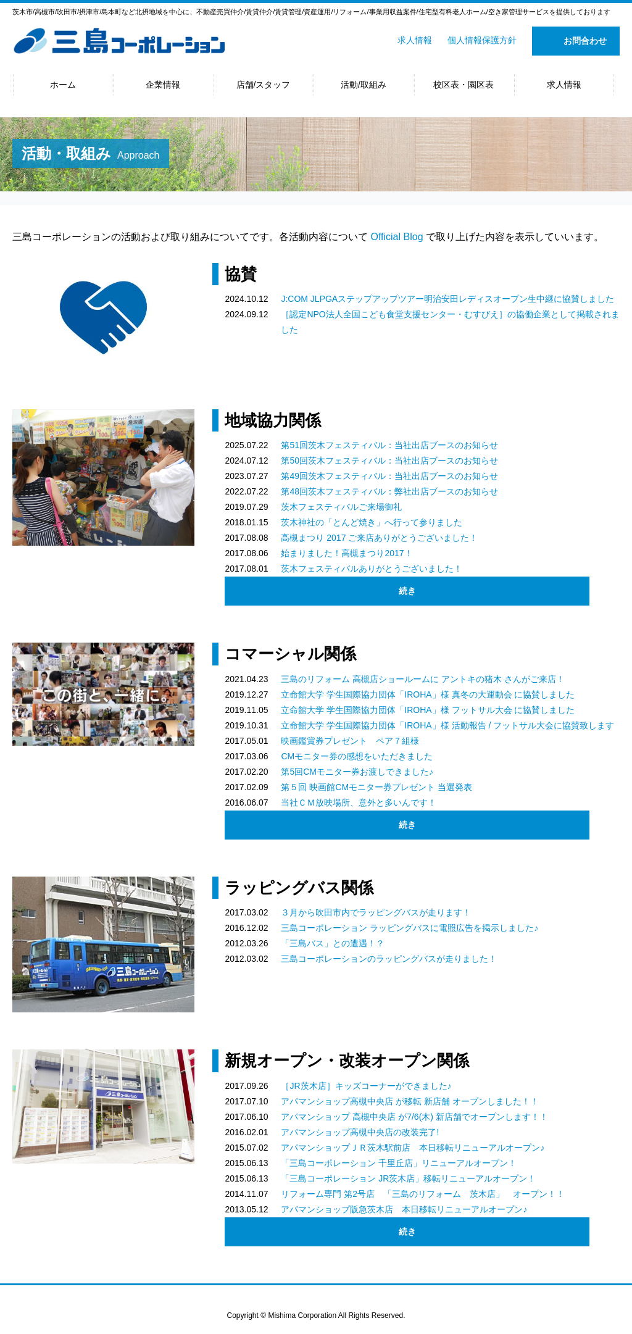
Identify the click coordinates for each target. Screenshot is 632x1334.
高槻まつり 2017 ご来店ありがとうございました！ (379, 538)
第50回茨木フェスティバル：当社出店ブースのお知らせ (389, 460)
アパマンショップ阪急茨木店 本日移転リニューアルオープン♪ (404, 1209)
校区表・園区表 (463, 85)
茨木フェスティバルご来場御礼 (341, 507)
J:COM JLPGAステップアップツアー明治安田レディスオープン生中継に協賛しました (447, 299)
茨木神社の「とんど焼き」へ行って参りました (371, 522)
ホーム (63, 85)
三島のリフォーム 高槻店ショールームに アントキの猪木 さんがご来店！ (423, 679)
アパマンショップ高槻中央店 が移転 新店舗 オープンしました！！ (410, 1101)
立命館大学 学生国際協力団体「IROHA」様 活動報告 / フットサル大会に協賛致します (447, 725)
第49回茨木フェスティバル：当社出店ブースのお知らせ (389, 476)
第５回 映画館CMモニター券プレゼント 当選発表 (376, 787)
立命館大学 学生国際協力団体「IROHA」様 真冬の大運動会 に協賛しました (428, 694)
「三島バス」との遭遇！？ (333, 943)
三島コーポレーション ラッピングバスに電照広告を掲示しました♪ (409, 928)
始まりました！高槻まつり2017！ (346, 553)
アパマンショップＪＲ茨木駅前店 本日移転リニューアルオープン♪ (412, 1148)
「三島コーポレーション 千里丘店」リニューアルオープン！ (399, 1163)
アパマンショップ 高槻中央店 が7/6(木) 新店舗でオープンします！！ (414, 1117)
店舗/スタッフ (263, 85)
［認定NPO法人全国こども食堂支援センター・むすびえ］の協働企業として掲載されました (450, 322)
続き (407, 591)
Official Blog (396, 236)
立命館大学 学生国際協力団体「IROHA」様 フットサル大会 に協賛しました (428, 710)
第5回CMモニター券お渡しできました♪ (357, 772)
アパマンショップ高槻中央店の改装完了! (360, 1132)
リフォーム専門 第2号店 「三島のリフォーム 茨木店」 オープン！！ (423, 1194)
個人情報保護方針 (482, 40)
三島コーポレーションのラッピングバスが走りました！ (389, 959)
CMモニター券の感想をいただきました (357, 756)
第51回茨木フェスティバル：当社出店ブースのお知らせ (389, 445)
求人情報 (414, 40)
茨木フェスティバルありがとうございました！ (371, 568)
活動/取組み (363, 85)
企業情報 (163, 85)
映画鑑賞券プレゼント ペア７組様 (350, 741)
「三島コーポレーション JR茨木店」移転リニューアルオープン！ (408, 1178)
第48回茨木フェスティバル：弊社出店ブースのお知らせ (389, 491)
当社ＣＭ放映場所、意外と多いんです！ (358, 802)
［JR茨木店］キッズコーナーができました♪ (366, 1086)
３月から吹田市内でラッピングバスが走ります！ (376, 912)
